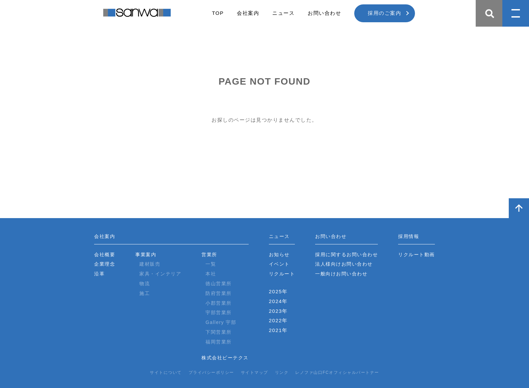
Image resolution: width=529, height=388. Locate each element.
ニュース (283, 13)
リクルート (282, 273)
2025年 (278, 291)
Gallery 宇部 (220, 322)
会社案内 (248, 13)
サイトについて (166, 372)
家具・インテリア (160, 273)
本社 (210, 273)
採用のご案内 (384, 13)
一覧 (210, 264)
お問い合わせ (324, 13)
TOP (218, 13)
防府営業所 (218, 293)
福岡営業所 (218, 342)
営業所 (209, 254)
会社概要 (104, 254)
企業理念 (104, 264)
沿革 (99, 273)
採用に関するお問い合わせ (346, 254)
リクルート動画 (416, 254)
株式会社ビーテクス (225, 357)
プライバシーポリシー (211, 372)
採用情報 (408, 236)
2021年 (278, 330)
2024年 (278, 301)
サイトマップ (254, 372)
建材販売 (149, 264)
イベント (279, 264)
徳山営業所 (218, 283)
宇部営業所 (218, 312)
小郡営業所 (218, 303)
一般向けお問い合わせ (341, 273)
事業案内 (145, 254)
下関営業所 (218, 332)
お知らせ (279, 254)
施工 (144, 293)
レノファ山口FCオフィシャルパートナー (337, 372)
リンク (282, 372)
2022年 (278, 320)
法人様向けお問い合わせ (344, 264)
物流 (144, 283)
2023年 (278, 311)
